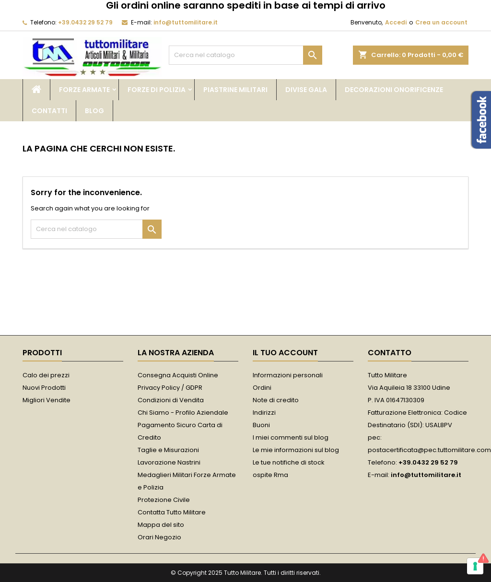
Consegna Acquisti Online (178, 375)
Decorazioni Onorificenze (394, 89)
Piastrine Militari (235, 89)
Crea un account (441, 22)
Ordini (262, 387)
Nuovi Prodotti (44, 387)
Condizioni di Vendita (171, 400)
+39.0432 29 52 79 (85, 22)
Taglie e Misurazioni (168, 449)
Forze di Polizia (157, 89)
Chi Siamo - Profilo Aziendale (183, 412)
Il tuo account (285, 352)
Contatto (389, 352)
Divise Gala (306, 89)
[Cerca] (245, 55)
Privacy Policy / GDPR (170, 387)
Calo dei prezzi (46, 375)
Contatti (49, 111)
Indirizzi (264, 412)
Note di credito (276, 400)
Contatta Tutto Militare (172, 512)
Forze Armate (84, 89)
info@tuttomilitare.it (185, 22)
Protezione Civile (164, 499)
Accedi (396, 22)
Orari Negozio (159, 537)
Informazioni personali (288, 375)
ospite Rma (270, 474)
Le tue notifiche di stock (289, 462)
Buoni (261, 425)
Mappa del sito (161, 524)
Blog (94, 111)
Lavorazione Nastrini (169, 462)
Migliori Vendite (46, 400)
